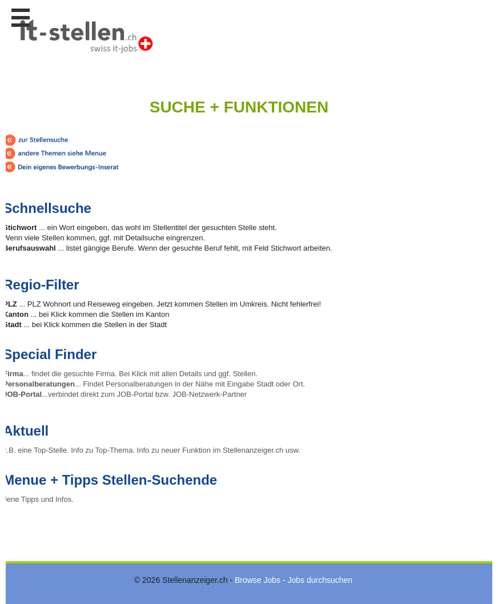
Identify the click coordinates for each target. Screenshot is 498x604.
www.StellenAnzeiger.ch (85, 39)
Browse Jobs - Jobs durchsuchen (293, 580)
